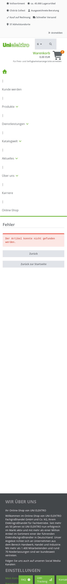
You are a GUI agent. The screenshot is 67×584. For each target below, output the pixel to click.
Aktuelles (10, 158)
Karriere (7, 193)
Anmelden (55, 32)
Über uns (10, 176)
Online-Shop (10, 210)
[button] (51, 44)
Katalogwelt (12, 141)
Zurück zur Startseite (33, 264)
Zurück (33, 253)
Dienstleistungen (15, 124)
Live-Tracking (44, 579)
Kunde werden (12, 89)
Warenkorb (41, 53)
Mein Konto (12, 578)
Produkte (10, 107)
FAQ (26, 579)
